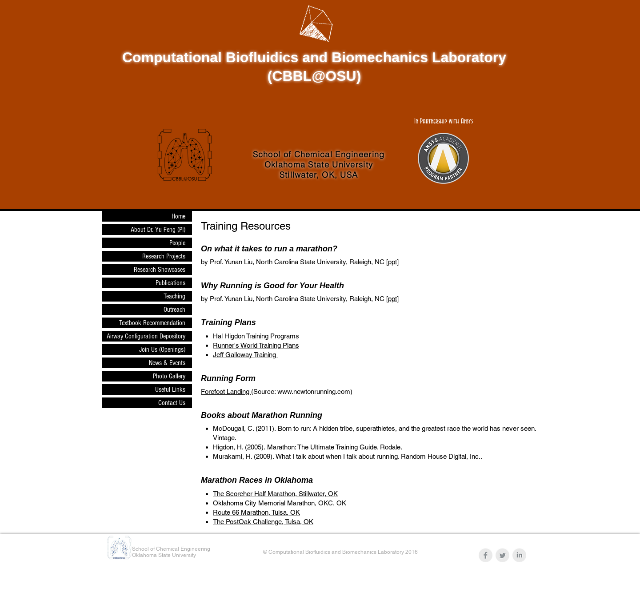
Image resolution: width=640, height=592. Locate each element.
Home (178, 216)
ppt (392, 262)
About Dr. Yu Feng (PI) (158, 230)
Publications (170, 283)
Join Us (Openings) (162, 350)
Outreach (174, 310)
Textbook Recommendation (152, 323)
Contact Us (171, 403)
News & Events (167, 363)
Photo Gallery (169, 376)
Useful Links (170, 389)
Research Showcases (159, 270)
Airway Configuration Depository (146, 336)
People (177, 243)
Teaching (174, 296)
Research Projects (163, 256)
